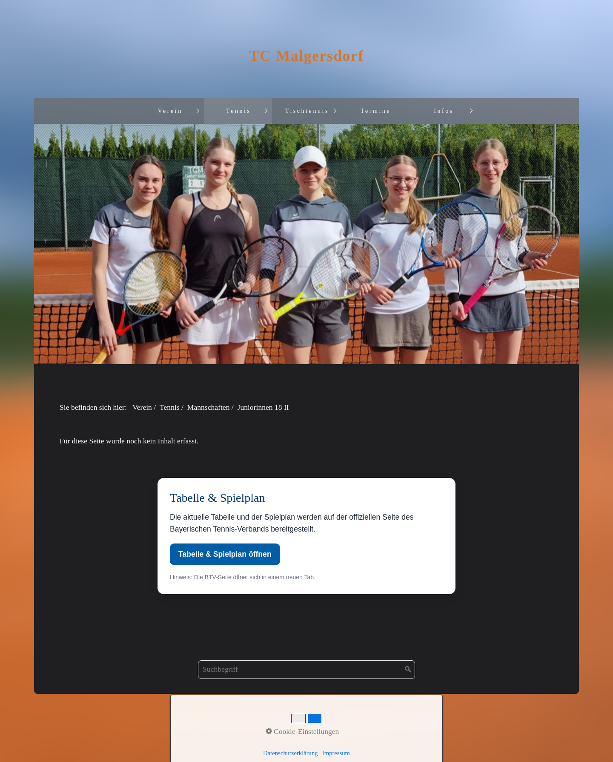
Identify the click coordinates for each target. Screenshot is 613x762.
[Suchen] (408, 669)
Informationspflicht (367, 722)
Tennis (238, 110)
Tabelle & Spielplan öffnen (225, 554)
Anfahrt (183, 722)
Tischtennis (307, 110)
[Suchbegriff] (306, 669)
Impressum (247, 722)
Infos (444, 110)
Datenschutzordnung (301, 722)
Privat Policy (422, 722)
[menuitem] (170, 111)
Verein (170, 110)
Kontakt (213, 722)
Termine (376, 110)
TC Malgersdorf (306, 56)
